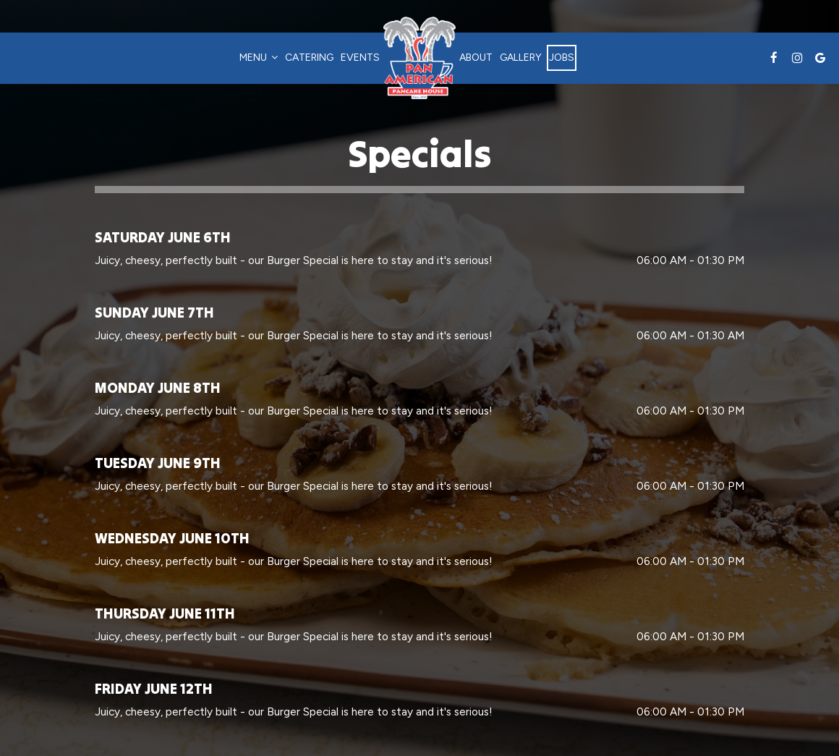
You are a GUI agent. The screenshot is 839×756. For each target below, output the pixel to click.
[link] (419, 58)
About (476, 57)
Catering (309, 57)
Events (360, 57)
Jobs (561, 57)
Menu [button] (258, 57)
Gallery (521, 57)
